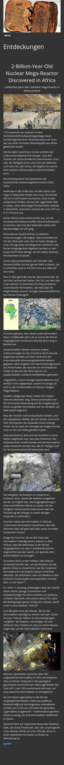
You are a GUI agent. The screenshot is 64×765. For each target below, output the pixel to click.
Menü (7, 35)
